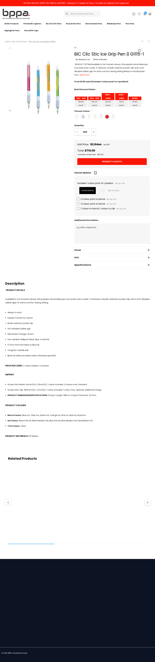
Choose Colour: (83, 111)
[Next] (148, 41)
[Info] (112, 257)
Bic (75, 47)
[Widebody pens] (113, 23)
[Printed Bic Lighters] (32, 23)
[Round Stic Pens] (73, 23)
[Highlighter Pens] (12, 30)
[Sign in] (134, 14)
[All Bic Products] (11, 23)
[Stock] (112, 250)
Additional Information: (86, 220)
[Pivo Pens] (130, 23)
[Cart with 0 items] (144, 14)
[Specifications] (112, 265)
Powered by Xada (20, 653)
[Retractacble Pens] (93, 23)
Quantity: (79, 125)
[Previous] (143, 41)
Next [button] (147, 502)
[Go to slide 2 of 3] (10, 110)
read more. (84, 74)
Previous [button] (8, 502)
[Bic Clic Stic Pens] (54, 23)
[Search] (67, 14)
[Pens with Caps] (31, 30)
